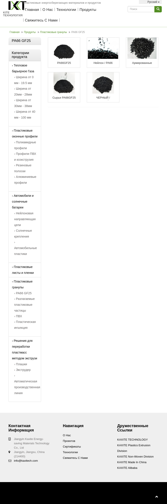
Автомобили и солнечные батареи (23, 201)
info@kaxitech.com (26, 460)
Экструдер (22, 370)
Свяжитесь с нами (41, 20)
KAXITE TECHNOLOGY (132, 439)
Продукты (88, 10)
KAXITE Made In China (131, 462)
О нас (47, 10)
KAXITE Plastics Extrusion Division (133, 448)
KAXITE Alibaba (127, 467)
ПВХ (18, 316)
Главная (32, 10)
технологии (66, 10)
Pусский (150, 1)
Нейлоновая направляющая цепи (25, 219)
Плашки (20, 364)
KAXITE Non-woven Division (135, 456)
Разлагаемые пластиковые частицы (24, 304)
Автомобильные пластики (25, 248)
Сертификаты (72, 446)
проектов (69, 441)
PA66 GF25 (23, 293)
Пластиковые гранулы (53, 32)
